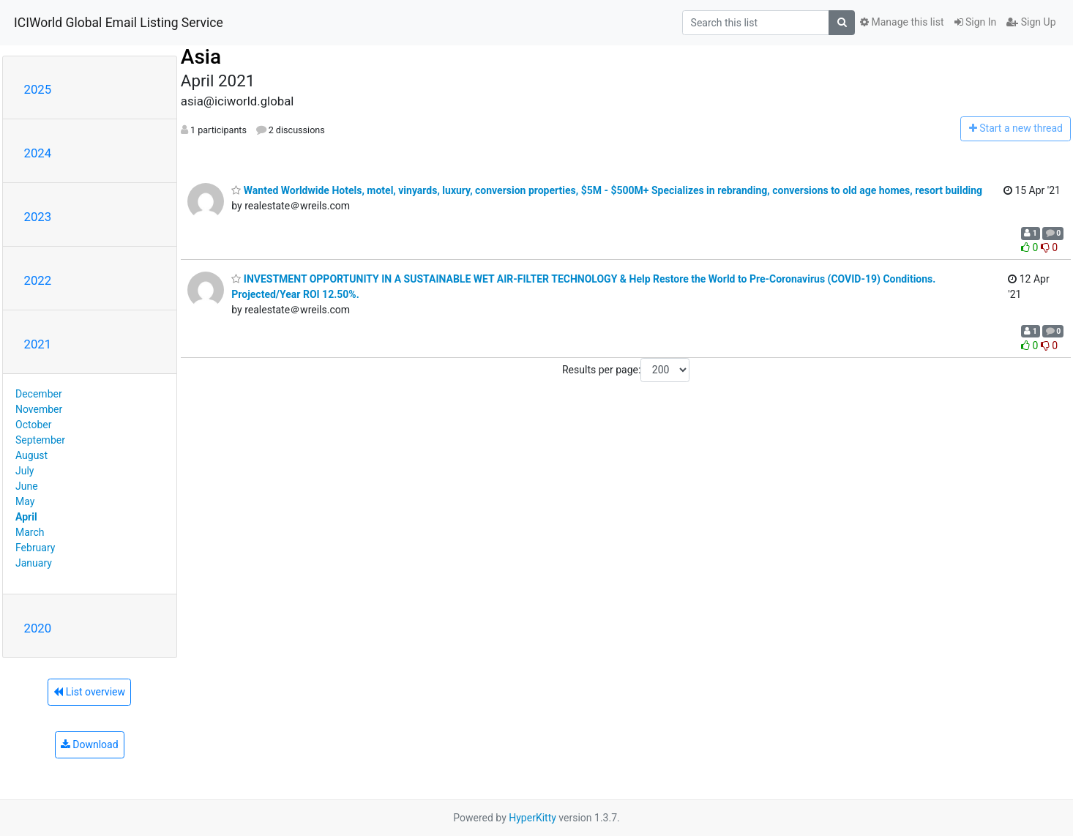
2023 (38, 216)
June (26, 486)
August (31, 455)
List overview (89, 692)
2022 (38, 280)
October (33, 424)
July (24, 471)
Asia (201, 57)
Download (90, 744)
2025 (38, 89)
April (26, 517)
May (24, 501)
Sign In (975, 22)
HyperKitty (532, 818)
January (33, 563)
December (38, 394)
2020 (38, 628)
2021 (38, 344)
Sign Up (1030, 22)
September (40, 440)
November (38, 409)
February (35, 547)
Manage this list (901, 22)
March (30, 532)
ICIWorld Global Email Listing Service (118, 22)
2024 (38, 153)
